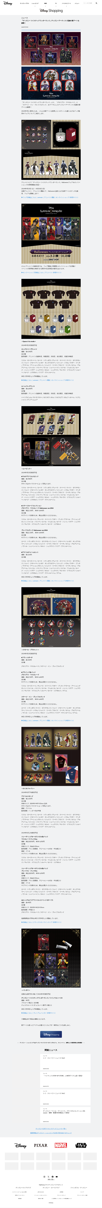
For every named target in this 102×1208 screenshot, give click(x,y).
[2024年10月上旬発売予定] (51, 833)
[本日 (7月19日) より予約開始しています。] (51, 376)
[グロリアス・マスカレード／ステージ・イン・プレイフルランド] (51, 666)
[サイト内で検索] (88, 3)
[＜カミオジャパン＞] (51, 788)
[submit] (96, 3)
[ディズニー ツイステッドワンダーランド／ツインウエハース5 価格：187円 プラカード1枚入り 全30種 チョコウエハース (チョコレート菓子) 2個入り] (51, 1001)
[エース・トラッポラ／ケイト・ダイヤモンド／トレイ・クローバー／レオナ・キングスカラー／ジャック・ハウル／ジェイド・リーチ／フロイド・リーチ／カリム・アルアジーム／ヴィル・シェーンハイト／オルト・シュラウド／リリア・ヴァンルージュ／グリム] (51, 710)
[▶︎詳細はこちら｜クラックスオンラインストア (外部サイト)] (51, 922)
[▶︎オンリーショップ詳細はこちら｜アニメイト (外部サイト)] (51, 272)
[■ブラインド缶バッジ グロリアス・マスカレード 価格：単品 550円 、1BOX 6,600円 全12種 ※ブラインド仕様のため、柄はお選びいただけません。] (51, 677)
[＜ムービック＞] (51, 469)
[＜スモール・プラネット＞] (51, 650)
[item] (35, 3)
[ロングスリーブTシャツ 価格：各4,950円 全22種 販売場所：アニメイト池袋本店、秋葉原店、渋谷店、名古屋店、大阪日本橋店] (51, 353)
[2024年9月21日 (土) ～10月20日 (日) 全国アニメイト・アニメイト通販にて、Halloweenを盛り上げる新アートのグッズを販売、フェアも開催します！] (51, 191)
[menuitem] (24, 3)
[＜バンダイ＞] (51, 990)
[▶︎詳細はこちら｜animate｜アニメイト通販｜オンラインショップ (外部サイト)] (51, 380)
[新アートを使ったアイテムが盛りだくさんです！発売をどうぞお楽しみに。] (51, 1025)
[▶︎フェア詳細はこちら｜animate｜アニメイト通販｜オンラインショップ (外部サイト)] (51, 197)
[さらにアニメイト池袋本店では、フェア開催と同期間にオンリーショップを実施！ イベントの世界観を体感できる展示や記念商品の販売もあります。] (51, 267)
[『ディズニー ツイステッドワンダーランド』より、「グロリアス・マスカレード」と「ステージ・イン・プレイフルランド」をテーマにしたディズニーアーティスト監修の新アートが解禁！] (51, 104)
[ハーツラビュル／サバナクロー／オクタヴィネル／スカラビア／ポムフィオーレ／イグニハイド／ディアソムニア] (51, 398)
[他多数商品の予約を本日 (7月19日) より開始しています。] (51, 918)
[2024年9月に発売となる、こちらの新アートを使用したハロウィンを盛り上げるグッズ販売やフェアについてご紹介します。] (51, 112)
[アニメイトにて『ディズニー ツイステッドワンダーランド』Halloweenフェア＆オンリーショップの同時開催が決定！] (51, 183)
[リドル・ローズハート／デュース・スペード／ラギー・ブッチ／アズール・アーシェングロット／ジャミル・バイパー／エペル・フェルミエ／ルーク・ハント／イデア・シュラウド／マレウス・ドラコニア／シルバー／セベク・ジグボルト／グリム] (51, 688)
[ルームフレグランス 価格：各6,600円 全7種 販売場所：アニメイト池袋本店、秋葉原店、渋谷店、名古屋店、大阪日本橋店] (51, 390)
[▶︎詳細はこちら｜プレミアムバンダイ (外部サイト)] (51, 1013)
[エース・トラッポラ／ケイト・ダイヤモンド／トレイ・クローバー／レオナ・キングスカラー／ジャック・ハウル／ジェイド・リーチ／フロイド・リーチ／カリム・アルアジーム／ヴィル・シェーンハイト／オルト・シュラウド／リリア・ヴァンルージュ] (51, 543)
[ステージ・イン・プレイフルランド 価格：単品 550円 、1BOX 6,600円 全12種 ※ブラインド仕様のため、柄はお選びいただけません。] (51, 700)
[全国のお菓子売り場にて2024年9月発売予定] (51, 994)
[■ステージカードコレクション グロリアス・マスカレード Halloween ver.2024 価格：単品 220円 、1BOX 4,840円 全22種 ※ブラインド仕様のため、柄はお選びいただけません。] (51, 511)
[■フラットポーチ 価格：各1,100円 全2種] (51, 660)
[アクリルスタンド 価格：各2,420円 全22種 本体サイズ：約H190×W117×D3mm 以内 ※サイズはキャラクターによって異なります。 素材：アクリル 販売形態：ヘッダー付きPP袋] (51, 803)
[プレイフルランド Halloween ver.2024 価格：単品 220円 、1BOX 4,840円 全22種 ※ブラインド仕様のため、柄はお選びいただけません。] (51, 534)
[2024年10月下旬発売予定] (51, 792)
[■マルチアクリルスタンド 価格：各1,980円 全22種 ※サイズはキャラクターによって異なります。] (51, 480)
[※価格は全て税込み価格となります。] (51, 1019)
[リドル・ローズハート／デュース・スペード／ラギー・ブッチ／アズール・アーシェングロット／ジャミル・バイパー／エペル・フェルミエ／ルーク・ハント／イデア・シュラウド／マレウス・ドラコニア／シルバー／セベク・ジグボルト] (51, 521)
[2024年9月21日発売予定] (51, 345)
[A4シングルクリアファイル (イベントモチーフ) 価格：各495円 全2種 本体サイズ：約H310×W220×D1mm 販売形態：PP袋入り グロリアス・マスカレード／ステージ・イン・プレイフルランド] (51, 906)
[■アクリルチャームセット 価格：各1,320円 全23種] (51, 554)
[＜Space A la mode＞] (51, 341)
